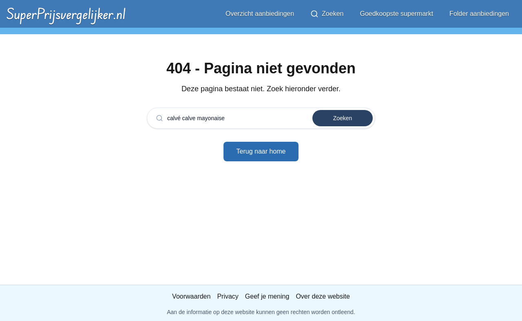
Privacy (227, 296)
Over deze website (323, 296)
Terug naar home (261, 151)
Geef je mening (267, 296)
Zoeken (326, 14)
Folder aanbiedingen (479, 13)
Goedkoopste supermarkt (396, 13)
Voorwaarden (191, 296)
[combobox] (235, 118)
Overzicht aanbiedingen (260, 13)
